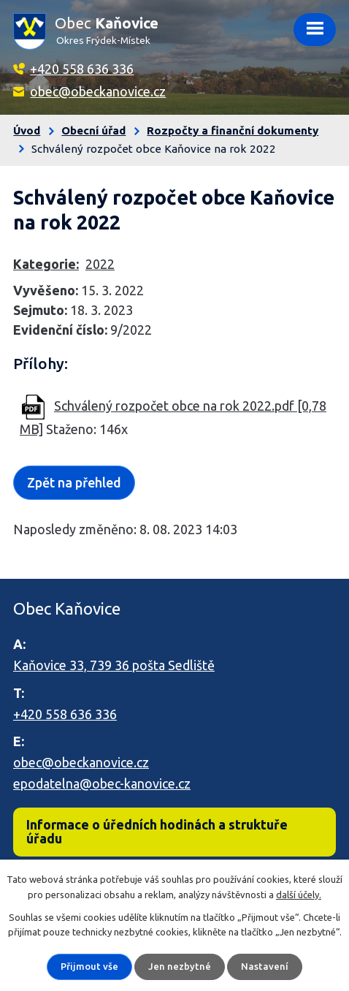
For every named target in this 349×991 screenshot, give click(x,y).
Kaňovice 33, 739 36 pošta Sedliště (114, 665)
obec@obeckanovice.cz (98, 91)
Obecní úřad (93, 130)
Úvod (26, 130)
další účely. (298, 894)
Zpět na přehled (74, 482)
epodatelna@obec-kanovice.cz (102, 783)
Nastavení (264, 966)
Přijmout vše (89, 966)
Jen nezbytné (179, 966)
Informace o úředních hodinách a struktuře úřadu (157, 831)
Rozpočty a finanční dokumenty (232, 130)
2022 (100, 264)
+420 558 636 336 (82, 68)
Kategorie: (46, 264)
